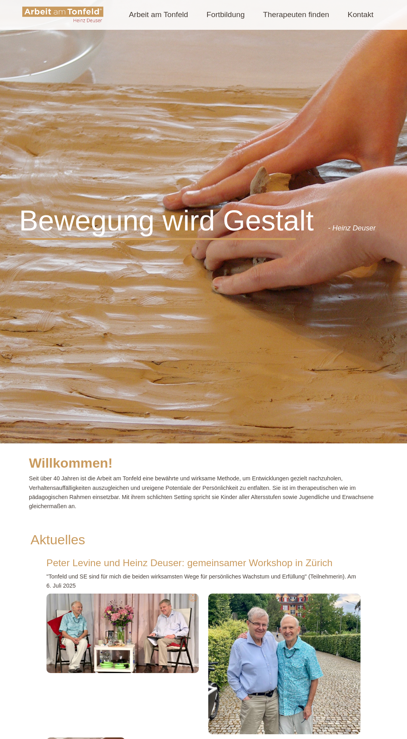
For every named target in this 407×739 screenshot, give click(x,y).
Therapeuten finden (296, 14)
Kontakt (361, 14)
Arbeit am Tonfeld (158, 14)
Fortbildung (226, 14)
